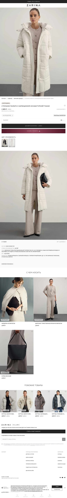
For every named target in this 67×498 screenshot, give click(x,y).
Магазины (60, 467)
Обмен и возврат (29, 457)
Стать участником (33, 431)
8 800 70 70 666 (5, 476)
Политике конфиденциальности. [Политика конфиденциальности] (33, 491)
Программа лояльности (31, 464)
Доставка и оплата (30, 454)
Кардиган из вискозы (8, 323)
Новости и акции (61, 464)
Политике (32, 445)
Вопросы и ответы (30, 460)
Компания (60, 452)
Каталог (4, 452)
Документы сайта (30, 470)
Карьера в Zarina (61, 457)
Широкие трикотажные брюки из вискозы (48, 323)
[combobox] (33, 120)
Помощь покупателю (32, 452)
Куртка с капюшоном (42, 414)
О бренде (60, 454)
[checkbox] (2, 444)
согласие (8, 444)
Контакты (60, 460)
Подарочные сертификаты (31, 467)
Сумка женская (6, 376)
